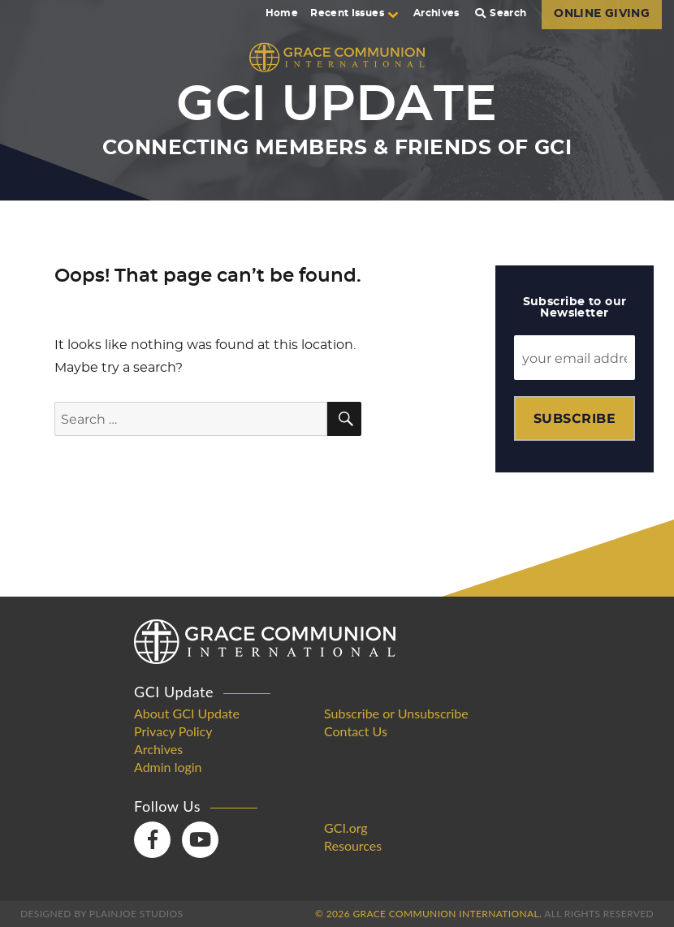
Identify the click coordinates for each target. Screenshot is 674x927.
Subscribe (575, 418)
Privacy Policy (173, 731)
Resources (353, 845)
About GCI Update (187, 713)
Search (501, 13)
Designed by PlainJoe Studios (101, 914)
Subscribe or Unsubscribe (396, 713)
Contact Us (355, 731)
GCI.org (346, 827)
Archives (436, 13)
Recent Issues (354, 13)
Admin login (168, 767)
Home (282, 13)
